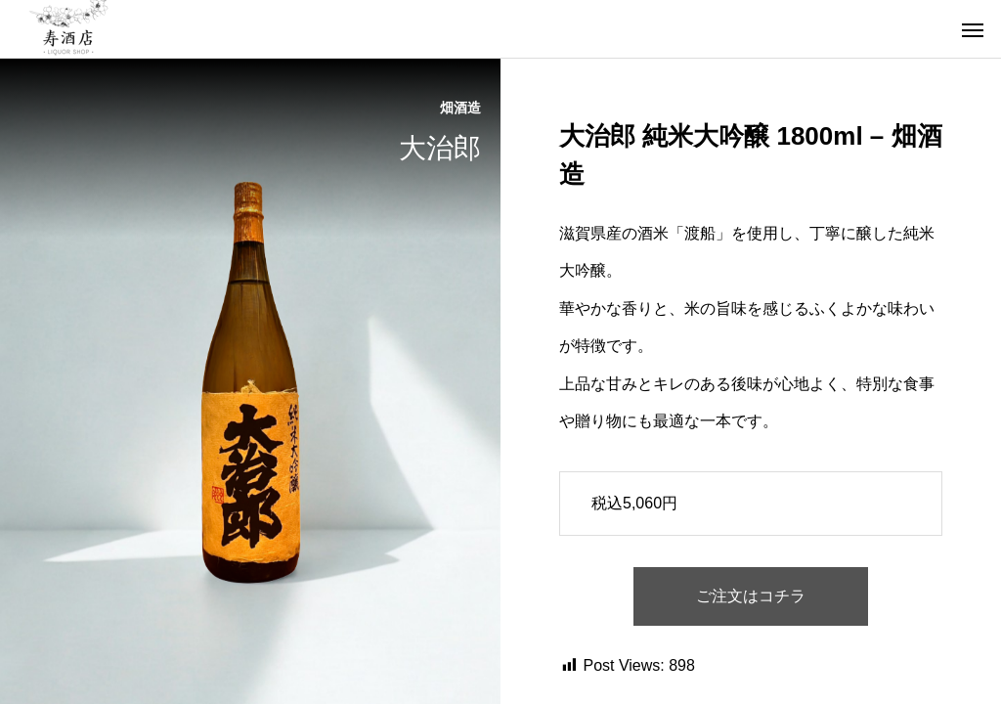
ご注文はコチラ (750, 596)
